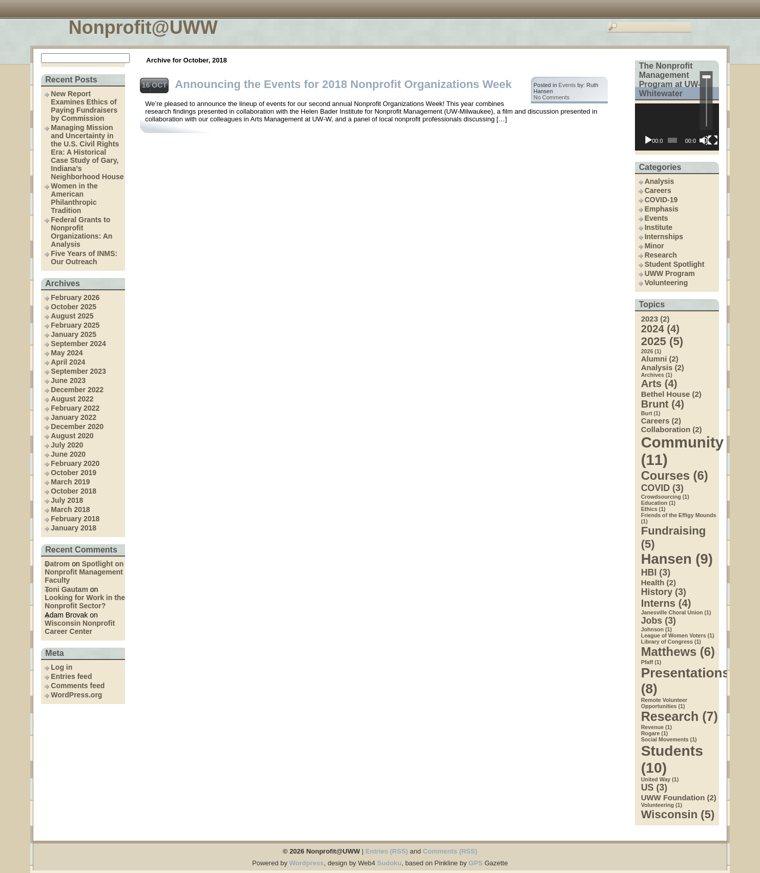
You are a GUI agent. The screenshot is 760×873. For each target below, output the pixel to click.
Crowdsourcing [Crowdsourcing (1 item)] (665, 497)
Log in (61, 667)
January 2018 (73, 528)
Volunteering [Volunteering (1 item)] (661, 805)
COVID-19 (661, 200)
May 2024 (67, 353)
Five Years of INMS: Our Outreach (84, 257)
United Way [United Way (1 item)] (660, 779)
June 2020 (68, 454)
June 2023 (68, 380)
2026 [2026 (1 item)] (651, 351)
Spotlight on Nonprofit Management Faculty (84, 572)
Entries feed (71, 676)
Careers (658, 190)
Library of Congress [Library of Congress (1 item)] (671, 641)
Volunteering (666, 283)
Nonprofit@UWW (143, 27)
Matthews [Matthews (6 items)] (678, 651)
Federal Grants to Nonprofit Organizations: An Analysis (81, 232)
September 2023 (78, 371)
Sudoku (389, 863)
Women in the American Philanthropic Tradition (74, 198)
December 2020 (77, 426)
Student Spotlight (675, 264)
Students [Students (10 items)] (672, 759)
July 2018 (67, 500)
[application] (677, 127)
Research (661, 255)
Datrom (57, 564)
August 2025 (72, 316)
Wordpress (306, 863)
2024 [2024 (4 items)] (660, 328)
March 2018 (70, 509)
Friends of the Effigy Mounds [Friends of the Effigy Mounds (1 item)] (678, 518)
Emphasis (662, 209)
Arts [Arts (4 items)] (659, 383)
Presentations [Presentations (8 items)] (680, 680)
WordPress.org (76, 695)
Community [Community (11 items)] (680, 451)
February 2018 (75, 519)
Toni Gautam (66, 589)
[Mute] (704, 140)
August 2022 (72, 399)
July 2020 (67, 445)
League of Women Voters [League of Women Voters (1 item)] (677, 635)
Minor (654, 246)
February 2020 (75, 463)
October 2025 (73, 307)
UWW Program (670, 273)
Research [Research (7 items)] (679, 716)
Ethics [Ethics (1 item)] (653, 509)
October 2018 (73, 491)
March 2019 (70, 482)
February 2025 (75, 325)
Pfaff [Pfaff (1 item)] (651, 662)
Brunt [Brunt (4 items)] (662, 404)
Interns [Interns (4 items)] (666, 603)
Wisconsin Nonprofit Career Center (80, 627)
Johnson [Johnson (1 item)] (656, 629)
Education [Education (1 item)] (658, 503)
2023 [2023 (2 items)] (655, 318)
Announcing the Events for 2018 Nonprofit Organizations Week (343, 84)
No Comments (551, 97)
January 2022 (73, 417)
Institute (658, 227)
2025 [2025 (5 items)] (662, 341)
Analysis (659, 181)
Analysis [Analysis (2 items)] (662, 367)
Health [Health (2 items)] (658, 582)
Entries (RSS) (386, 851)
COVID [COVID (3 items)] (662, 488)
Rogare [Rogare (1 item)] (654, 733)
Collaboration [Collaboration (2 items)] (671, 429)
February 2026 (75, 297)
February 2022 (75, 408)
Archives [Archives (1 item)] (656, 375)
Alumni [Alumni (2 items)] (660, 358)
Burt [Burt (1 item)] (651, 413)
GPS (475, 863)
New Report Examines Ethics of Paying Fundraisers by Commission (84, 106)
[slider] (706, 100)
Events (656, 218)
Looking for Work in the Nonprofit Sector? (85, 601)
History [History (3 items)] (663, 592)
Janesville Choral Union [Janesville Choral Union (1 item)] (676, 612)
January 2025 (73, 334)
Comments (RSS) (450, 851)
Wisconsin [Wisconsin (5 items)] (678, 814)
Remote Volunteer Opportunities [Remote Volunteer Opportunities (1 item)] (664, 703)
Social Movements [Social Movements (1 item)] (669, 739)
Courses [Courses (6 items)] (674, 475)
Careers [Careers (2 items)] (661, 420)
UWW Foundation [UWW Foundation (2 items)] (678, 797)
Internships (664, 236)
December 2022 (77, 390)
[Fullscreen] (713, 140)
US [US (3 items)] (654, 787)
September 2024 (78, 343)
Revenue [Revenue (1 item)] (656, 727)
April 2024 (68, 362)
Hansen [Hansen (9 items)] (677, 559)
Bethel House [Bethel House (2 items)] (671, 394)
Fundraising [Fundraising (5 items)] (673, 537)
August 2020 (72, 436)
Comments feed (78, 686)
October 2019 (73, 473)
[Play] (648, 140)
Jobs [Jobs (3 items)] (658, 620)
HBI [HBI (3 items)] (655, 572)
